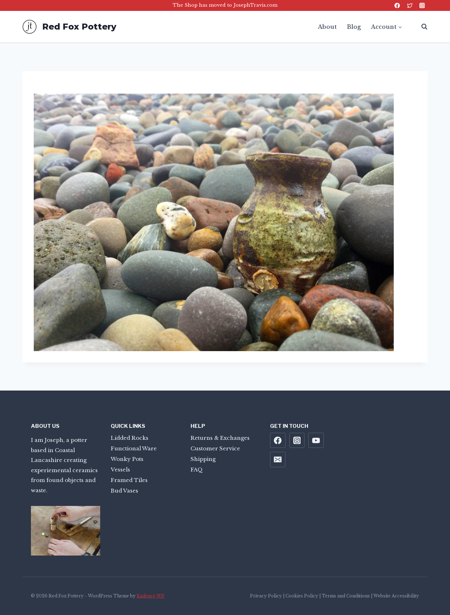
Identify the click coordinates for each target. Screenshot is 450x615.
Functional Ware (134, 448)
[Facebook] (397, 5)
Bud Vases (124, 490)
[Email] (277, 459)
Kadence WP (151, 595)
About (327, 26)
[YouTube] (316, 440)
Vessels (120, 469)
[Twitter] (409, 5)
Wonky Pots (127, 459)
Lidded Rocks (129, 438)
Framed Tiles (129, 480)
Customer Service (215, 448)
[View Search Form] (421, 27)
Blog (354, 26)
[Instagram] (422, 5)
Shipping (203, 459)
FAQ (197, 469)
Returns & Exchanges (220, 438)
